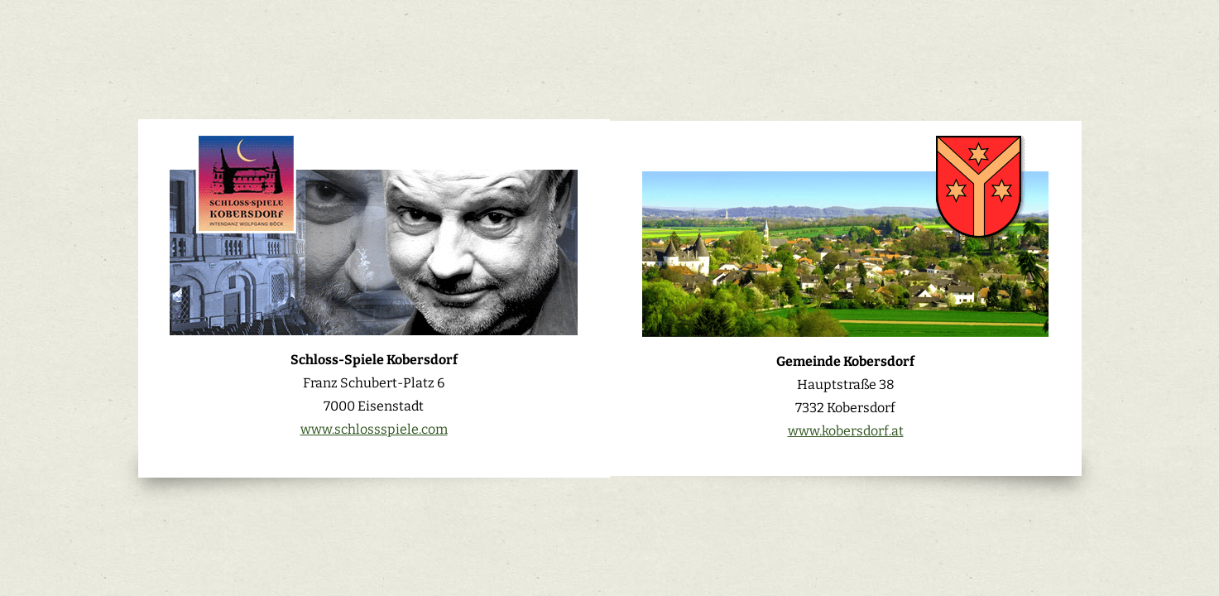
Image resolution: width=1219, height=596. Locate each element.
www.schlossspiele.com (374, 429)
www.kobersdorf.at (846, 431)
